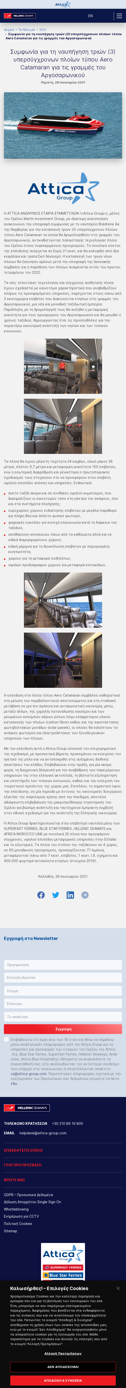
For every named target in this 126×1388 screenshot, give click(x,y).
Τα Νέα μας (26, 29)
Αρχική (9, 29)
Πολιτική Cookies (18, 1223)
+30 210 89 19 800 (67, 1123)
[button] (63, 965)
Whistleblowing (16, 1209)
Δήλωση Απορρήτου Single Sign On (32, 1202)
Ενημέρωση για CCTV (21, 1216)
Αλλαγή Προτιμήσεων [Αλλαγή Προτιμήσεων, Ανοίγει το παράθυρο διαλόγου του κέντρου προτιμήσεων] (63, 1357)
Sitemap (10, 1231)
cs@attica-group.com (28, 1074)
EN (90, 16)
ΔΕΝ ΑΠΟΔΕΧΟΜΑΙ (63, 1371)
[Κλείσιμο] (118, 1292)
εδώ (14, 1083)
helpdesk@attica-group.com (43, 1133)
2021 (43, 29)
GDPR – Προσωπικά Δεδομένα (28, 1195)
